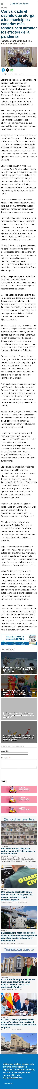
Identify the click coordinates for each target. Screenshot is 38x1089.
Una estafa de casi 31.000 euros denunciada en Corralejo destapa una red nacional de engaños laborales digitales (17, 896)
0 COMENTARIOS (10, 74)
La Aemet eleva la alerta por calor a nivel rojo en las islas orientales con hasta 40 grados (18, 738)
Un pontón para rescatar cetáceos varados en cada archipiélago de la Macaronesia (18, 669)
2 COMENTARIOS (22, 902)
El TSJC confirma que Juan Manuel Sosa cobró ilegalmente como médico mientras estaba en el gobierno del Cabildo (18, 983)
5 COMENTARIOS (13, 856)
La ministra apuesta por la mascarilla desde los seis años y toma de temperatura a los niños (19, 692)
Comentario (5, 758)
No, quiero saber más (12, 1078)
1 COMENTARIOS (18, 989)
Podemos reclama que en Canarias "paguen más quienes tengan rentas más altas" (18, 715)
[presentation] (16, 775)
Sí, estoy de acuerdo (8, 1083)
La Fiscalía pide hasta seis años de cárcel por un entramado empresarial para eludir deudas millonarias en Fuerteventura (19, 937)
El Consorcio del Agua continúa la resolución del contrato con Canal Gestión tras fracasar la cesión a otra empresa (18, 1023)
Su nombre (5, 751)
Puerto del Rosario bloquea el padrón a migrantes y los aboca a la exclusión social (18, 851)
